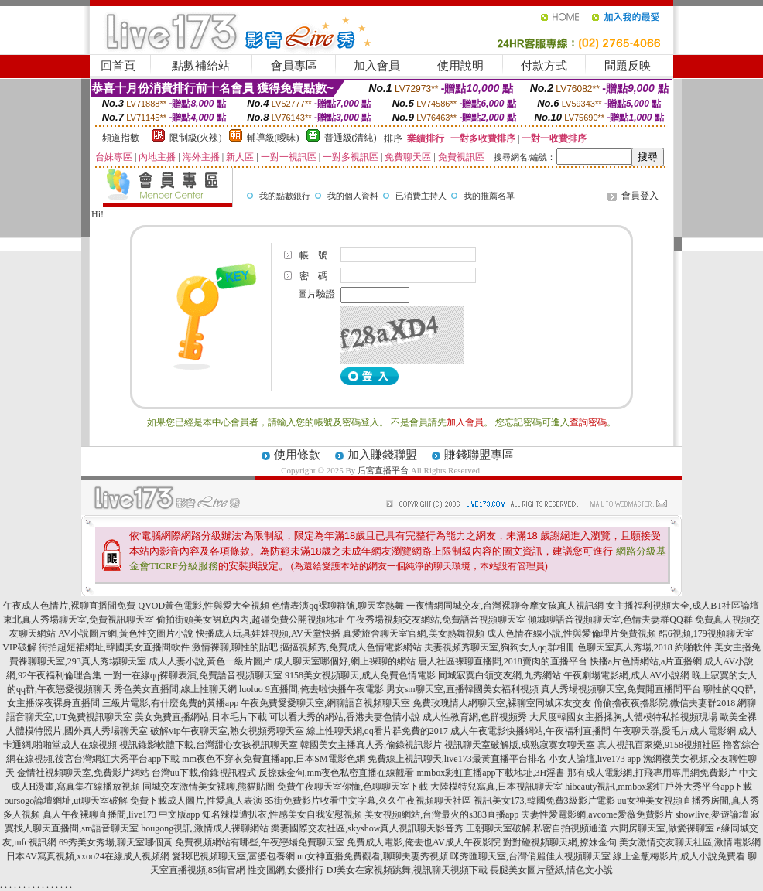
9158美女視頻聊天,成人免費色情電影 (360, 675)
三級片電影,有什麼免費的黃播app (170, 703)
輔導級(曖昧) (273, 137)
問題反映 (627, 66)
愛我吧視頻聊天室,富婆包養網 (233, 856)
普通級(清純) (350, 137)
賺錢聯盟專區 (479, 455)
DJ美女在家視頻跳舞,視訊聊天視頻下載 (407, 870)
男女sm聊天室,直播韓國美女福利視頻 (462, 689)
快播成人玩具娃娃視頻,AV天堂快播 (268, 633)
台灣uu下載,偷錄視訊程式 (204, 772)
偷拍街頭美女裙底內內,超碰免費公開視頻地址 (250, 619)
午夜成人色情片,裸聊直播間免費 (69, 605)
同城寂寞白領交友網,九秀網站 (499, 675)
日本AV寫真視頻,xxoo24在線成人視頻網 (87, 856)
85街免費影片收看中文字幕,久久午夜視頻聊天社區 (368, 800)
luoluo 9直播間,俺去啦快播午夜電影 (311, 689)
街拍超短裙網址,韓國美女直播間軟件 (114, 647)
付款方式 (544, 66)
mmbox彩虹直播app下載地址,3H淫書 (491, 772)
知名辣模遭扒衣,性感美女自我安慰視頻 (282, 814)
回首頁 (118, 66)
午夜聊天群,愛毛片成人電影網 (674, 730)
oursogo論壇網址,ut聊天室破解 (66, 800)
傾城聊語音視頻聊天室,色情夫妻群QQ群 (610, 619)
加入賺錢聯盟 (382, 455)
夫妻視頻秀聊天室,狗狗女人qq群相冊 (499, 647)
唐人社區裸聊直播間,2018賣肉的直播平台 (502, 661)
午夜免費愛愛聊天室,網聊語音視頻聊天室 (325, 703)
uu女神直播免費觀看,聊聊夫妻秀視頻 (372, 856)
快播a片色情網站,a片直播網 (646, 661)
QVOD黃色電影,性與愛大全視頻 (203, 605)
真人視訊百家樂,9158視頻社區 (658, 744)
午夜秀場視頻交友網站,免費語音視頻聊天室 (436, 619)
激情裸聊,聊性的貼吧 (235, 647)
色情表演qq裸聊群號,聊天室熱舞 (338, 605)
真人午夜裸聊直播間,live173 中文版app (121, 814)
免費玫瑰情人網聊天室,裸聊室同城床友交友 (501, 703)
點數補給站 (201, 66)
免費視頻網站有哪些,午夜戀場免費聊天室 (259, 842)
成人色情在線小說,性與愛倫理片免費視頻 (571, 633)
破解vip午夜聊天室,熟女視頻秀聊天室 (226, 730)
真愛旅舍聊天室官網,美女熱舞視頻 (413, 633)
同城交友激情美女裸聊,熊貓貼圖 (208, 786)
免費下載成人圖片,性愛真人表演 (196, 800)
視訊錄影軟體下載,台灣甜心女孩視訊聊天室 (208, 744)
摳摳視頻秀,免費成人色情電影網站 (351, 647)
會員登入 (640, 195)
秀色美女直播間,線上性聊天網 (175, 689)
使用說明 (460, 66)
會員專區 (294, 66)
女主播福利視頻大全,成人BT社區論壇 (682, 605)
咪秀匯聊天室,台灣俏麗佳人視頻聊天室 (530, 856)
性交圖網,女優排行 (286, 870)
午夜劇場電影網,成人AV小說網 (626, 675)
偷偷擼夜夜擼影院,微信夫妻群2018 (664, 703)
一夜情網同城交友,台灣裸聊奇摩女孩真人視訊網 (505, 605)
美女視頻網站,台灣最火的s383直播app (441, 814)
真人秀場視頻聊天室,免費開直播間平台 (621, 689)
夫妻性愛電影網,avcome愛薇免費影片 (596, 814)
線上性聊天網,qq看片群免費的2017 (377, 730)
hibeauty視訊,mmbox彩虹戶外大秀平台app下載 (658, 786)
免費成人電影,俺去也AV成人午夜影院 (424, 842)
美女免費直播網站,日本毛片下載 (201, 717)
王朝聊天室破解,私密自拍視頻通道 (536, 828)
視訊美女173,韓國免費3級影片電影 (544, 800)
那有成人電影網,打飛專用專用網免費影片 (652, 772)
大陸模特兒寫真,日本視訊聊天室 (496, 786)
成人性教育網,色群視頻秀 (475, 717)
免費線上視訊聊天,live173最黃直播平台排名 (457, 758)
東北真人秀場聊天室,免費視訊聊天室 (78, 619)
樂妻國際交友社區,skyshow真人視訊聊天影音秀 (367, 828)
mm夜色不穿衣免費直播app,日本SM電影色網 (273, 758)
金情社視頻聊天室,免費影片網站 (84, 772)
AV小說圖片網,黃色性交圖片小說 (125, 633)
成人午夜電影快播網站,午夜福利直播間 (530, 730)
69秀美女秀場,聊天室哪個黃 (116, 842)
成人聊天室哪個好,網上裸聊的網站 (345, 661)
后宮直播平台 (383, 470)
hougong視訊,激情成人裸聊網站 (205, 828)
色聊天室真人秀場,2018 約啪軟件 (644, 647)
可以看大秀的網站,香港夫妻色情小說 (344, 717)
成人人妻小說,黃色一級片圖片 (210, 661)
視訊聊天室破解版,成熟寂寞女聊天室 (519, 744)
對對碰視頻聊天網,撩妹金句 (560, 842)
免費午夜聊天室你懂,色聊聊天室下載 (352, 786)
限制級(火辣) (195, 137)
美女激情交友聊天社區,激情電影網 (690, 842)
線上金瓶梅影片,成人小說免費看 (679, 856)
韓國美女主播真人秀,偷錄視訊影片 (371, 744)
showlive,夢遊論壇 (712, 814)
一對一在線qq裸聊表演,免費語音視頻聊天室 (193, 675)
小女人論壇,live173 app (595, 758)
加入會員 (377, 66)
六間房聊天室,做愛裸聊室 (662, 828)
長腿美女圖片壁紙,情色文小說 (551, 870)
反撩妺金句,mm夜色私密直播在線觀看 (336, 772)
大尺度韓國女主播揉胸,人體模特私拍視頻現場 (623, 717)
